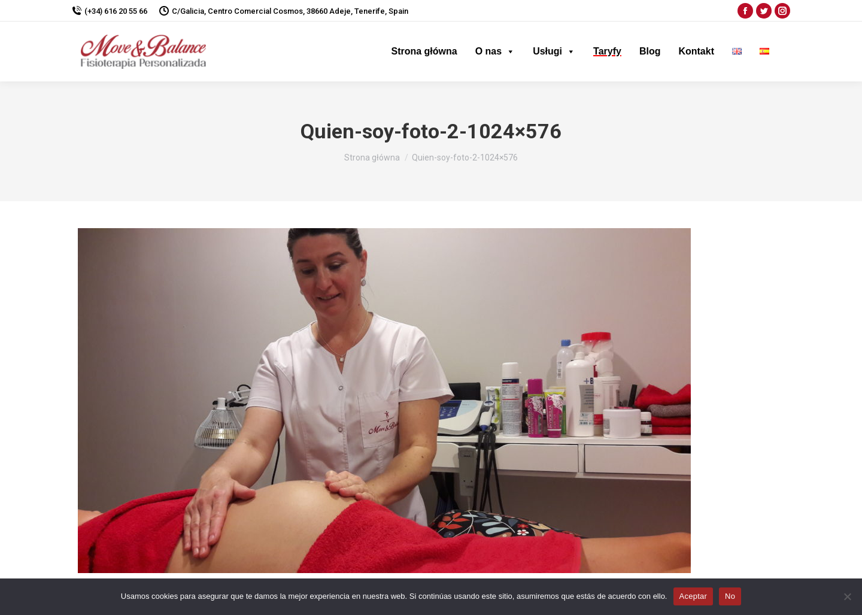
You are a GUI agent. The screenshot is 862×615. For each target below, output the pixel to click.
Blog (650, 51)
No (730, 596)
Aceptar (693, 596)
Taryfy (607, 51)
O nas (495, 51)
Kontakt (696, 51)
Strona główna (424, 51)
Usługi (554, 51)
